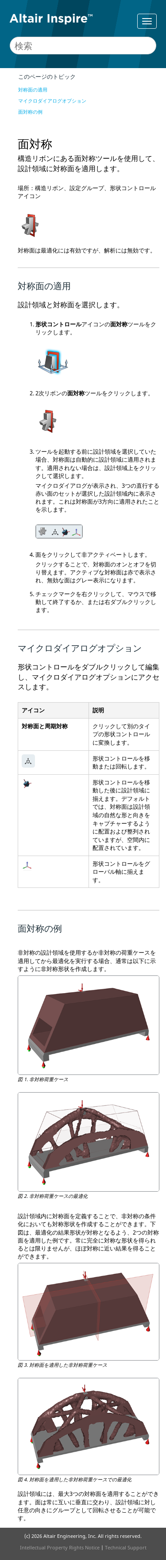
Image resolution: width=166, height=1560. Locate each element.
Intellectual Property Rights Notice (60, 1547)
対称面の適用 (32, 89)
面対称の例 (30, 111)
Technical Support (126, 1547)
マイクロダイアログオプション (52, 100)
